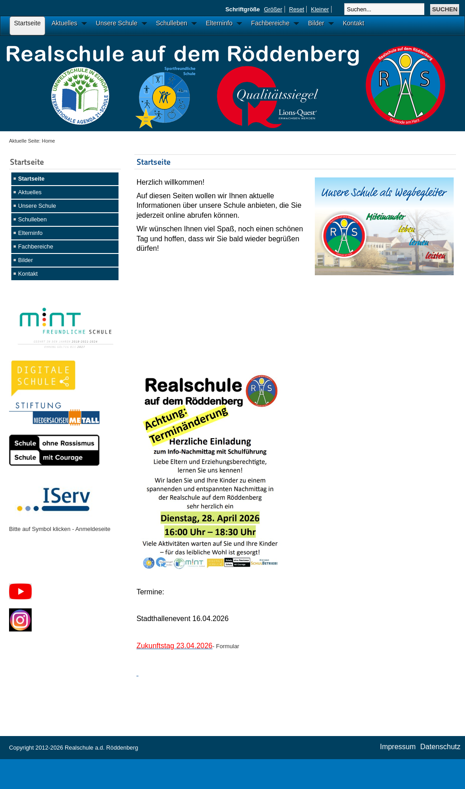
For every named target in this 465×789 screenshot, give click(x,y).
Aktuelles (30, 192)
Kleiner (320, 9)
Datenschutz (440, 747)
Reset (296, 9)
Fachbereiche (35, 246)
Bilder (25, 260)
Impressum (398, 747)
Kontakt (28, 273)
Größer (273, 9)
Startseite (31, 178)
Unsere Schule (37, 205)
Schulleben (32, 219)
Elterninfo (30, 233)
